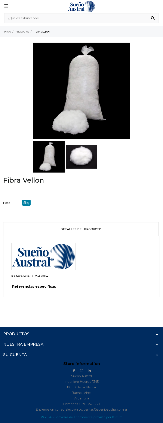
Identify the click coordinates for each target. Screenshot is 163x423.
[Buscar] (81, 18)
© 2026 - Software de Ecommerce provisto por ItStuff (81, 417)
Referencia (20, 276)
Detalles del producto (81, 229)
